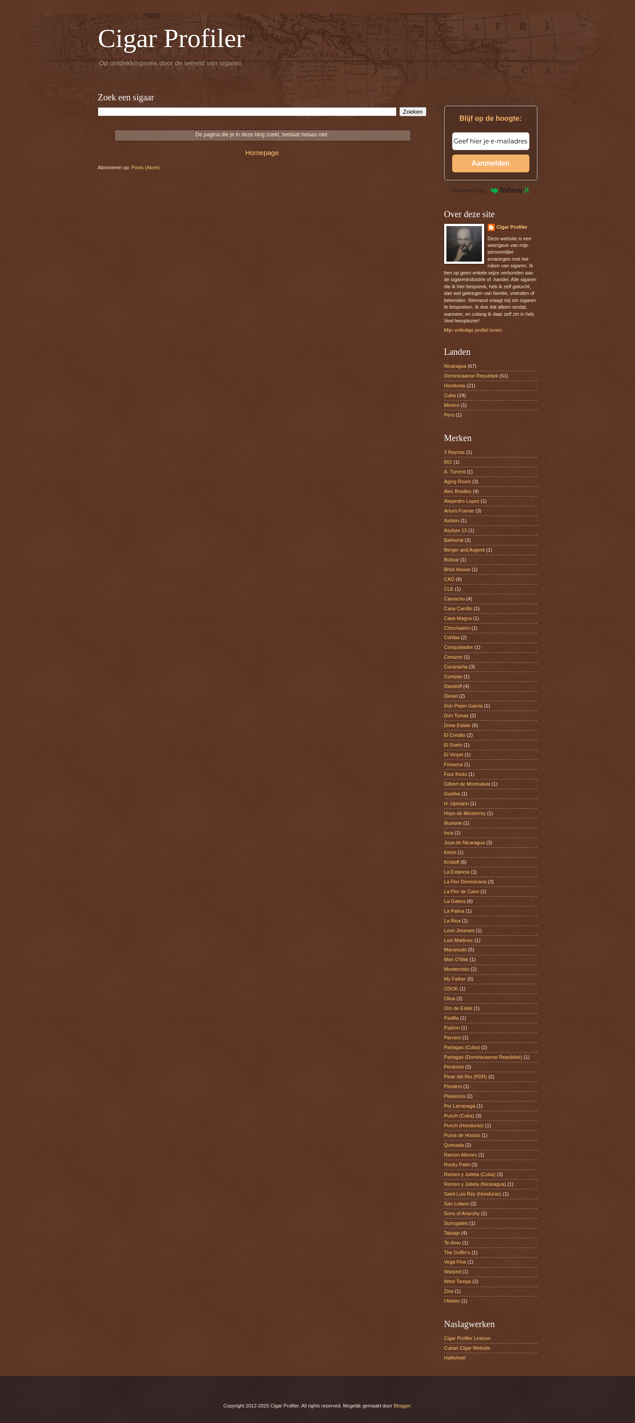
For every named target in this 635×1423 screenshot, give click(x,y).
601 (448, 462)
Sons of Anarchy (462, 1213)
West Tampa (457, 1281)
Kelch (450, 852)
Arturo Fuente (459, 510)
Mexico (452, 405)
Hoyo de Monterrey (465, 813)
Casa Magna (458, 618)
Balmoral (454, 540)
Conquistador (458, 647)
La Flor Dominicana (465, 881)
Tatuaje (452, 1233)
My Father (455, 979)
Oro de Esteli (458, 1008)
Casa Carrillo (458, 608)
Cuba (450, 395)
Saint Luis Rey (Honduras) (472, 1193)
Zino (449, 1291)
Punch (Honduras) (464, 1125)
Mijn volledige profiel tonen (473, 330)
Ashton (451, 520)
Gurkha (452, 793)
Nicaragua (455, 366)
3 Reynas (454, 452)
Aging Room (457, 481)
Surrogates (456, 1223)
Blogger (402, 1405)
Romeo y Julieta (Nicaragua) (475, 1184)
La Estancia (457, 871)
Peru (449, 414)
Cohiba (452, 637)
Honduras (454, 385)
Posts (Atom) (145, 167)
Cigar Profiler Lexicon (467, 1338)
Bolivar (451, 559)
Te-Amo (452, 1242)
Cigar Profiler (171, 38)
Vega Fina (455, 1261)
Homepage (262, 152)
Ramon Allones (460, 1154)
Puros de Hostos (462, 1135)
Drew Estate (457, 725)
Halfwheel (454, 1357)
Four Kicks (455, 774)
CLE (449, 589)
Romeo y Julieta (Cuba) (470, 1174)
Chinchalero (457, 628)
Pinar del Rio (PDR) (465, 1076)
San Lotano (456, 1203)
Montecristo (456, 969)
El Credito (454, 735)
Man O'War (456, 959)
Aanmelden (490, 163)
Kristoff (451, 862)
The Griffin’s (457, 1252)
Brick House (457, 569)
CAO (449, 579)
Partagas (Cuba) (462, 1047)
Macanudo (455, 949)
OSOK (451, 988)
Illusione (453, 823)
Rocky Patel (457, 1164)
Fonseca (453, 764)
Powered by (490, 190)
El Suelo (453, 744)
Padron (452, 1027)
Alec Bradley (458, 491)
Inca (449, 832)
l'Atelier (452, 1301)
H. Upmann (456, 803)
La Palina (454, 911)
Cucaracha (456, 666)
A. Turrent (454, 471)
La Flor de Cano (461, 891)
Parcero (452, 1037)
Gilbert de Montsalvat (467, 784)
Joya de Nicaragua (464, 842)
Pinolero (453, 1086)
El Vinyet (453, 754)
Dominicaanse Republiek (471, 375)
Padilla (451, 1018)
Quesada (454, 1145)
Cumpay (453, 676)
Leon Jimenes (459, 930)
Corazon (453, 657)
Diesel (451, 696)
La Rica (452, 920)
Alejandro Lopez (462, 501)
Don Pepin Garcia (463, 705)
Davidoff (453, 686)
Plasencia (454, 1096)
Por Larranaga (460, 1106)
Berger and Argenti (464, 550)
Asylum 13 (455, 530)
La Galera (454, 901)
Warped (452, 1271)
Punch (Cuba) (459, 1115)
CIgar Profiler (512, 227)
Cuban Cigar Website (467, 1348)
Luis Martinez (458, 940)
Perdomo (454, 1066)
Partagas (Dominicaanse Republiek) (483, 1057)
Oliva (449, 998)
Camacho (454, 598)
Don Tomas (456, 715)
